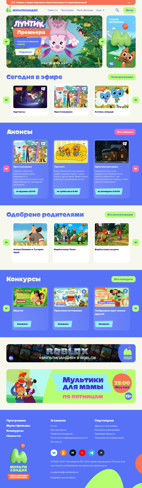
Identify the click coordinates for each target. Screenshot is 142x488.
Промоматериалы (105, 433)
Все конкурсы (123, 279)
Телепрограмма (122, 77)
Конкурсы (14, 431)
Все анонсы (125, 131)
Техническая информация (109, 437)
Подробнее (25, 51)
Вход (129, 10)
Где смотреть (58, 430)
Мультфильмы (85, 10)
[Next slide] (102, 41)
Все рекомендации (120, 214)
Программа (67, 10)
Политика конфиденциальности (69, 437)
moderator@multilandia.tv (64, 472)
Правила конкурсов (62, 433)
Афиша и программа (106, 426)
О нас (54, 426)
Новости (53, 10)
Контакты (56, 441)
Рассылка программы (107, 430)
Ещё (99, 10)
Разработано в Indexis (63, 477)
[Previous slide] (6, 41)
